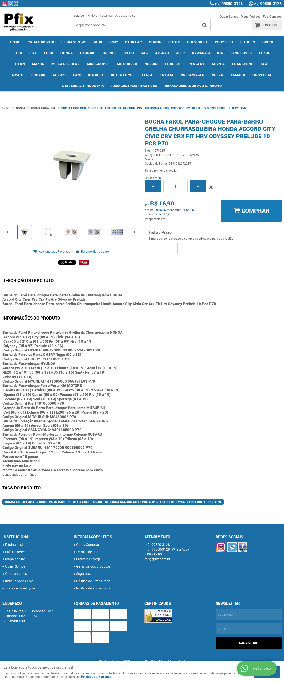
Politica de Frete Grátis (93, 581)
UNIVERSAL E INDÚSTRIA (83, 85)
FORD (48, 53)
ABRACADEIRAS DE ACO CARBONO (193, 85)
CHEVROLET (197, 42)
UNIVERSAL (262, 74)
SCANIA (218, 63)
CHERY (174, 42)
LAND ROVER (241, 53)
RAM (77, 74)
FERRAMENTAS (74, 42)
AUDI (98, 42)
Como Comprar (87, 544)
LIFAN (20, 63)
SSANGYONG (243, 63)
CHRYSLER (224, 42)
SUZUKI (59, 74)
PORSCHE (173, 63)
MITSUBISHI (127, 63)
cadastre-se (127, 15)
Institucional (16, 536)
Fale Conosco (272, 16)
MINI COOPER (98, 63)
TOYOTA (167, 74)
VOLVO (218, 74)
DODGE (268, 42)
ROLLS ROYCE (123, 74)
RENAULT (96, 74)
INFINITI (109, 53)
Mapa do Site (15, 559)
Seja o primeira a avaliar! (161, 170)
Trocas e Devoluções (20, 588)
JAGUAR (162, 53)
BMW (113, 42)
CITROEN (247, 42)
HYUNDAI (88, 53)
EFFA (18, 53)
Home (15, 42)
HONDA (66, 53)
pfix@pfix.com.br (157, 559)
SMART (18, 74)
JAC (144, 53)
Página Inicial (15, 544)
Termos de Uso (87, 551)
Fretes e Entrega (88, 559)
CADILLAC (133, 42)
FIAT (33, 53)
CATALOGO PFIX (41, 42)
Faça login (107, 15)
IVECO (129, 53)
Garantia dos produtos (93, 566)
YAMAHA (238, 74)
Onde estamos (16, 573)
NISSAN (151, 63)
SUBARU (38, 74)
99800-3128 (229, 3)
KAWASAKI (201, 53)
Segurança (84, 573)
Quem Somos (229, 16)
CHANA (155, 42)
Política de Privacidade (93, 588)
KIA (220, 53)
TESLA (147, 74)
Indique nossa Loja (19, 581)
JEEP (180, 53)
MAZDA (38, 63)
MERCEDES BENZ (65, 63)
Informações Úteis (93, 536)
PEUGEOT (197, 63)
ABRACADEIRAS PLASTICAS (134, 85)
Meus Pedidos (250, 16)
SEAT (265, 63)
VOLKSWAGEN (193, 74)
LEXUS (265, 53)
